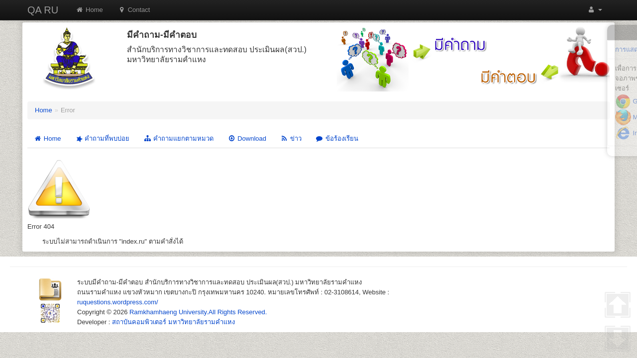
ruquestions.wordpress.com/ (117, 302)
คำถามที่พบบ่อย (101, 138)
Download (246, 138)
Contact (134, 9)
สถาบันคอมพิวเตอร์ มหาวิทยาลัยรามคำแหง (173, 322)
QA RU (42, 9)
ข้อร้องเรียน (337, 138)
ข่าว (291, 138)
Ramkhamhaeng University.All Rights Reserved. (198, 312)
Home (89, 9)
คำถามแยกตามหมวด (178, 138)
